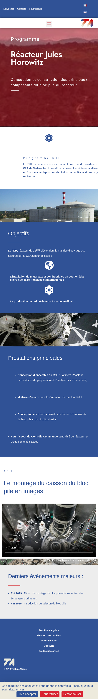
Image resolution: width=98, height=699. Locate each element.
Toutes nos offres (49, 651)
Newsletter (8, 9)
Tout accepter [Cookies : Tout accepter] (27, 694)
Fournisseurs (35, 9)
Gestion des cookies (49, 635)
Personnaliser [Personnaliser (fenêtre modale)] (72, 694)
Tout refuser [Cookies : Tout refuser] (50, 694)
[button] (49, 24)
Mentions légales (49, 630)
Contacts (21, 9)
